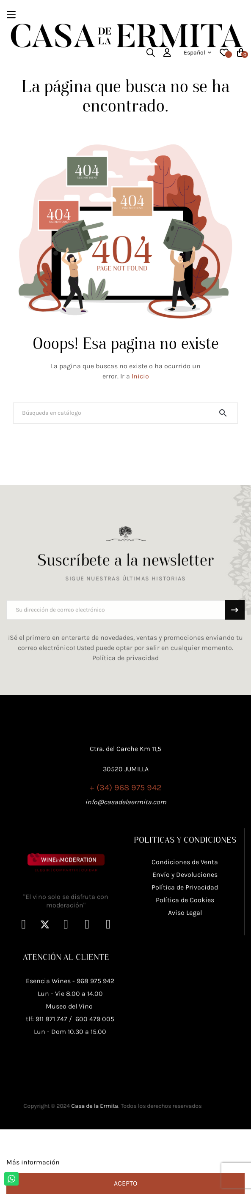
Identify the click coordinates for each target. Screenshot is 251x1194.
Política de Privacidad (185, 942)
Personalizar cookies (93, 1162)
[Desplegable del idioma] (197, 53)
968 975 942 (95, 1049)
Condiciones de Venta (185, 916)
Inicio (140, 376)
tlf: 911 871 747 (46, 1087)
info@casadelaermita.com (125, 841)
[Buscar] (125, 413)
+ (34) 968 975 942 (126, 826)
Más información (33, 1162)
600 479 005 (94, 1087)
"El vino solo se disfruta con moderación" (65, 969)
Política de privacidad (125, 671)
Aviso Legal (185, 967)
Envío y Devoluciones (185, 929)
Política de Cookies (185, 954)
